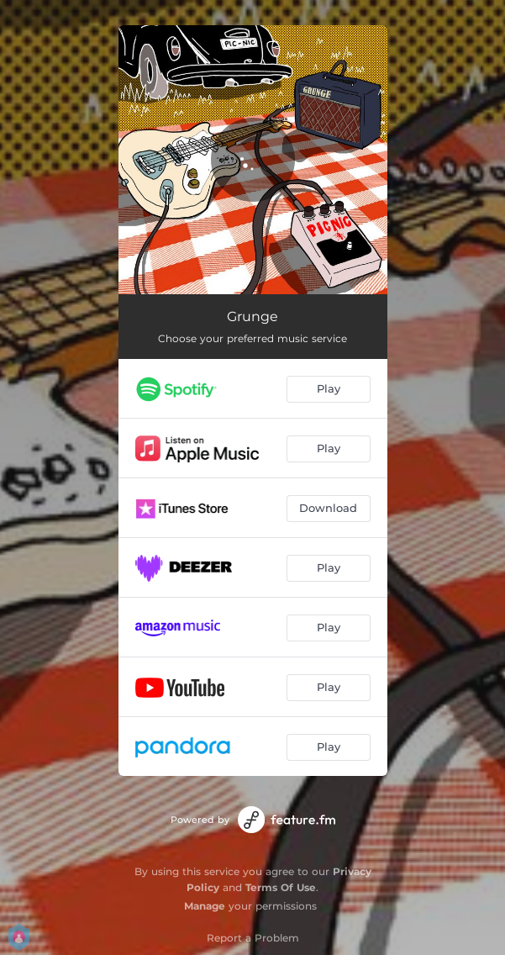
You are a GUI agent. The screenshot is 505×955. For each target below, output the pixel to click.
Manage (204, 906)
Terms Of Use (280, 887)
